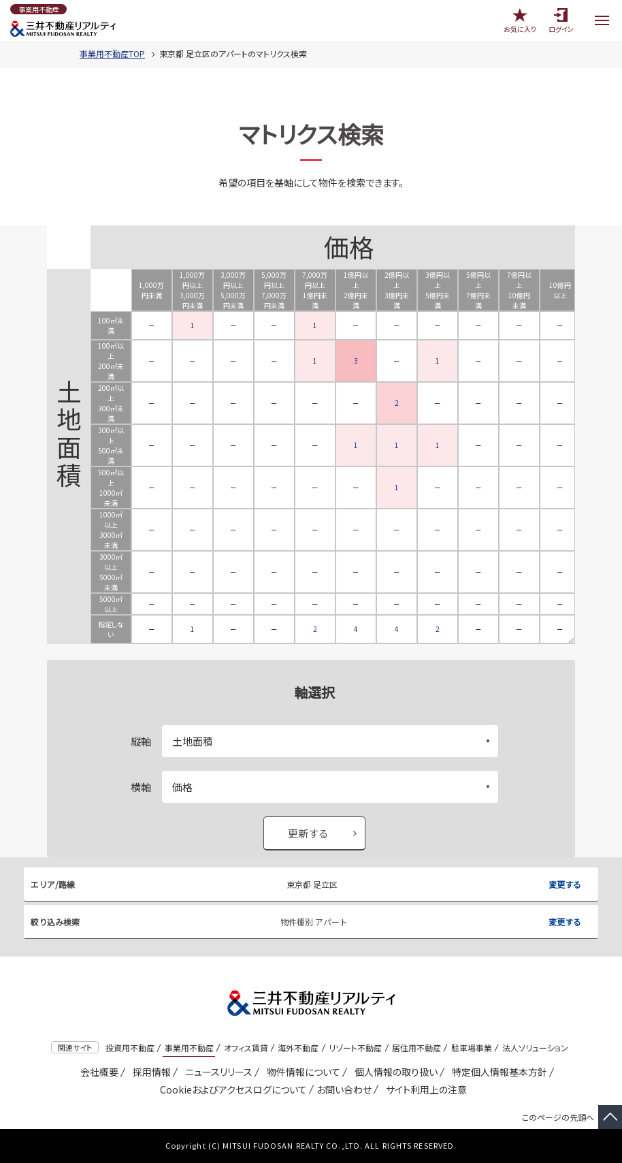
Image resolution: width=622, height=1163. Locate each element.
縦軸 (141, 741)
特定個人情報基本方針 (497, 1072)
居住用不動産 (416, 1047)
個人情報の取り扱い (394, 1072)
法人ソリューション (535, 1047)
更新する (308, 833)
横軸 (141, 787)
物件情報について (301, 1072)
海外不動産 (298, 1047)
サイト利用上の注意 (424, 1089)
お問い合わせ (344, 1089)
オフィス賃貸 (246, 1047)
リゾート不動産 (355, 1047)
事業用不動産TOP (112, 53)
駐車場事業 (471, 1047)
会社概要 (97, 1072)
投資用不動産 (129, 1047)
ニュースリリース (216, 1072)
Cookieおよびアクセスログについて (231, 1089)
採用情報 (149, 1072)
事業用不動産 (189, 1047)
